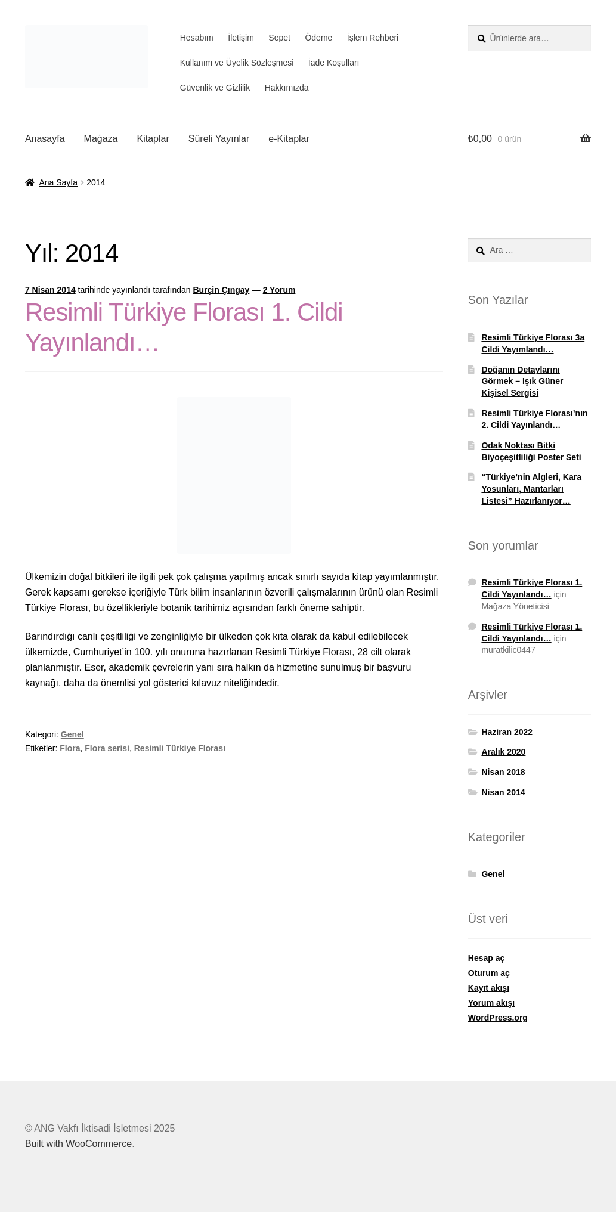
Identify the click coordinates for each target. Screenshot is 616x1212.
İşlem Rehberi (372, 37)
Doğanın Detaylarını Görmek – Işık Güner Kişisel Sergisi (522, 381)
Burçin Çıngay (221, 290)
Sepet (279, 37)
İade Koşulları (334, 62)
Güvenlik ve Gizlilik (215, 87)
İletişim (241, 37)
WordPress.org (498, 1017)
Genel (72, 734)
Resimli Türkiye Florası (179, 748)
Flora (70, 748)
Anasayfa (45, 139)
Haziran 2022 (507, 732)
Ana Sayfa (58, 182)
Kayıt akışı (488, 988)
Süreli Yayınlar (219, 139)
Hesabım (196, 37)
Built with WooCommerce (78, 1144)
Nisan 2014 (503, 792)
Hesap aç (486, 958)
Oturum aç (489, 973)
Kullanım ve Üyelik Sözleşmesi (237, 62)
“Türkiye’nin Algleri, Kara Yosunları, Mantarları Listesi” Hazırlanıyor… (531, 489)
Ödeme (318, 37)
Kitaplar (153, 139)
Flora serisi (107, 748)
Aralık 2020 (503, 752)
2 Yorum (279, 290)
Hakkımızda (287, 87)
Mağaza (101, 139)
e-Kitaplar (288, 139)
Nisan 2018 (503, 772)
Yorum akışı (491, 1003)
